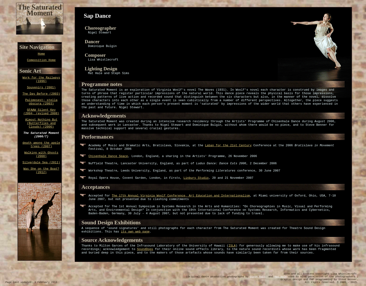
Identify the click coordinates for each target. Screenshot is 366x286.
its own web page (135, 231)
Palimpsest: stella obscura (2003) (41, 101)
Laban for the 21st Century (228, 145)
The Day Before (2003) (41, 94)
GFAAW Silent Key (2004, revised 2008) (41, 111)
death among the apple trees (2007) (41, 144)
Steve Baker (258, 276)
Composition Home (41, 60)
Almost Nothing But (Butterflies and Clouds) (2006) (41, 123)
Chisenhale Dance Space (108, 156)
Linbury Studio (196, 178)
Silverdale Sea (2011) (41, 162)
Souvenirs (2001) (41, 87)
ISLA (232, 245)
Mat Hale (280, 276)
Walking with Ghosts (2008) (41, 154)
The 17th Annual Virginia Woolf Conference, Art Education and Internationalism (181, 195)
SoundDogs (145, 249)
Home (41, 54)
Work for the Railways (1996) (41, 79)
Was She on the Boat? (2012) (41, 170)
